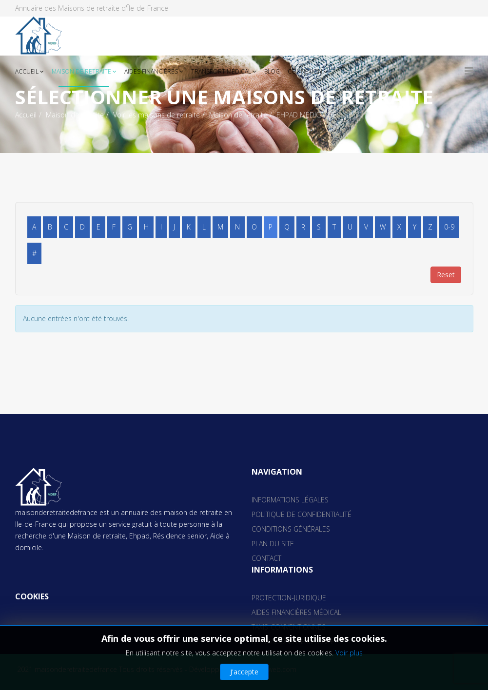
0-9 (449, 226)
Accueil (27, 71)
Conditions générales (291, 529)
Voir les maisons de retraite (156, 114)
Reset (446, 274)
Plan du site (273, 543)
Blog (272, 71)
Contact (266, 558)
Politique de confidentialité (301, 514)
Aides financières (151, 71)
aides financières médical (296, 612)
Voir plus (349, 652)
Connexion (305, 71)
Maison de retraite (81, 71)
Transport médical (222, 71)
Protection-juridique (289, 597)
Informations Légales (290, 499)
